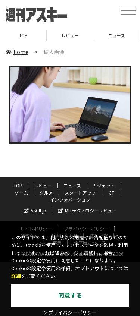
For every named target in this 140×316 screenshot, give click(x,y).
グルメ (46, 192)
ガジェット (104, 185)
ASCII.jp (35, 210)
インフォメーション (70, 199)
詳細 (16, 276)
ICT (111, 192)
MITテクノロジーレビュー (87, 210)
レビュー (69, 35)
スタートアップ (80, 192)
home (17, 52)
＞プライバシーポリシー (70, 313)
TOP (23, 35)
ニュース (116, 35)
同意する (70, 295)
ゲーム (21, 192)
